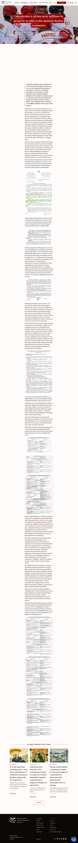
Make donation (53, 818)
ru (70, 2)
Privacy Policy (53, 829)
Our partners (52, 823)
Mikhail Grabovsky (42, 522)
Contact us (38, 838)
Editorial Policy (53, 827)
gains (50, 86)
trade (50, 603)
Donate (61, 2)
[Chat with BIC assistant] (73, 839)
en (72, 2)
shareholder (39, 607)
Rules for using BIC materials (56, 831)
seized (40, 524)
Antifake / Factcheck (40, 827)
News (50, 2)
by (68, 2)
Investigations (24, 2)
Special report (39, 831)
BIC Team (52, 820)
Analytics (17, 2)
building (27, 147)
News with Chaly (43, 2)
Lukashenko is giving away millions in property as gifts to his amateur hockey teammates (39, 20)
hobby (42, 518)
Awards (51, 825)
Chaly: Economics (33, 2)
